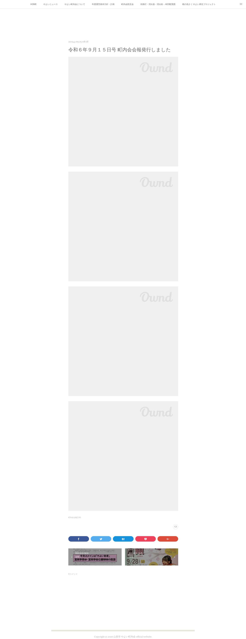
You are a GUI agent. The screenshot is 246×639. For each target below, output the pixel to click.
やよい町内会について (75, 4)
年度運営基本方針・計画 (103, 4)
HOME (33, 4)
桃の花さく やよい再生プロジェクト (199, 4)
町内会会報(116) (74, 517)
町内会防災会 (127, 4)
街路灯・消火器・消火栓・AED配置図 (157, 4)
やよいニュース (50, 4)
